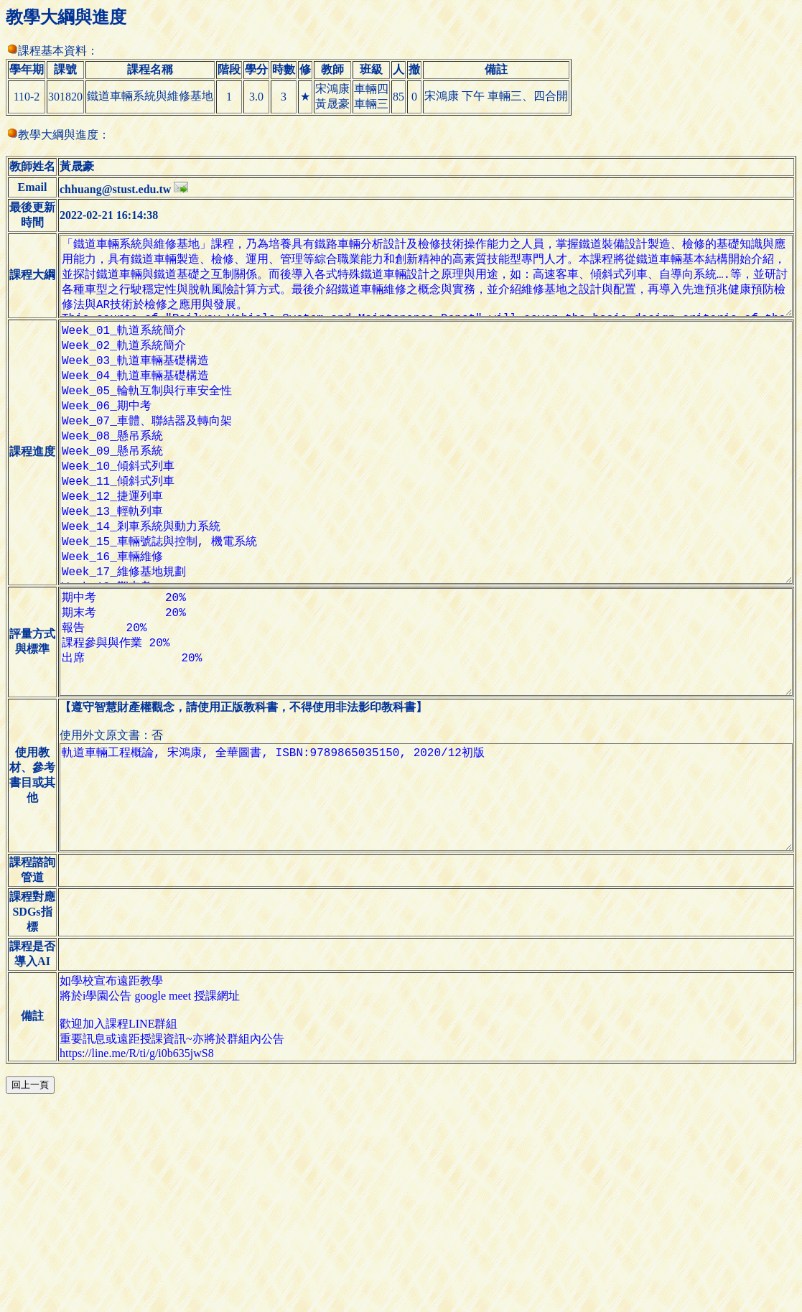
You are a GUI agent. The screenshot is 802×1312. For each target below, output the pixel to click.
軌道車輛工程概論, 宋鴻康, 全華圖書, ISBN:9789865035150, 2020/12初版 (420, 936)
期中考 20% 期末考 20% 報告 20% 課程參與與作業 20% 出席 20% (420, 758)
